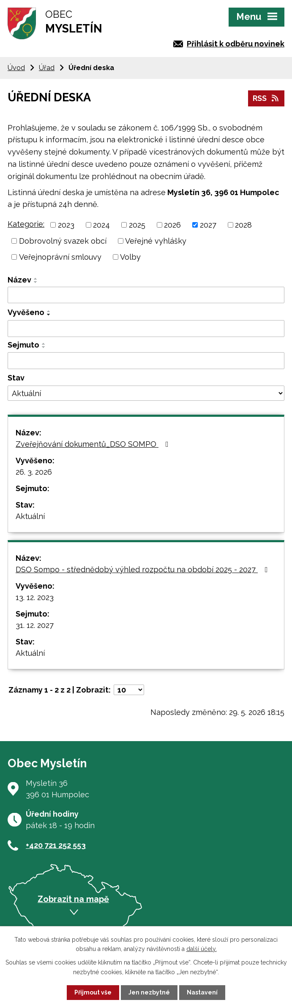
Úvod (16, 68)
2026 (172, 224)
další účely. (201, 949)
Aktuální (30, 516)
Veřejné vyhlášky (155, 240)
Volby (130, 257)
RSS (266, 98)
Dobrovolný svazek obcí (62, 240)
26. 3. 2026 (34, 471)
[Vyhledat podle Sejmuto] (146, 360)
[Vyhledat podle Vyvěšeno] (146, 328)
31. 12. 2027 (35, 625)
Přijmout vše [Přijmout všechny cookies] (93, 992)
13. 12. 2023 (35, 597)
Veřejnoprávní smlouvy (60, 257)
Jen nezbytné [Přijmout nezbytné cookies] (149, 992)
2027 (208, 224)
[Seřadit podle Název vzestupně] (36, 278)
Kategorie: (26, 224)
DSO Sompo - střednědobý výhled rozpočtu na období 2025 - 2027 (143, 569)
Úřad (47, 68)
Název (19, 279)
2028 (243, 224)
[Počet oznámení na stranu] (129, 690)
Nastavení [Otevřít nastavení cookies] (202, 992)
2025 (137, 224)
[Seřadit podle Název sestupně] (36, 282)
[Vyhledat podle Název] (146, 295)
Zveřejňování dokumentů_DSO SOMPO (94, 444)
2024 (101, 224)
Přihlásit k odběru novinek (235, 43)
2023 (66, 224)
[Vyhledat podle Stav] (146, 393)
